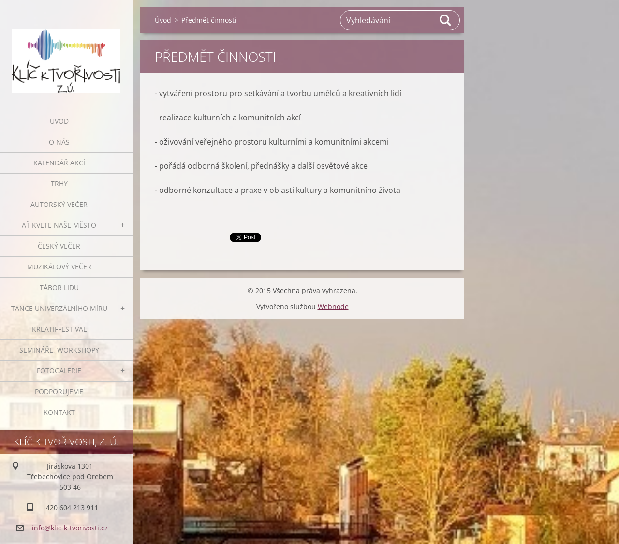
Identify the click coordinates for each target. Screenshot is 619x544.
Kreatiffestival (59, 329)
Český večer (59, 245)
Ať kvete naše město (59, 225)
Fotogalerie (59, 370)
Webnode (333, 306)
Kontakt (59, 412)
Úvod (59, 121)
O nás (59, 142)
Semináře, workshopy (59, 349)
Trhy (59, 183)
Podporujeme (59, 391)
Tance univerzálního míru (59, 308)
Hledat (446, 20)
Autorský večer (59, 204)
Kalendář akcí (59, 162)
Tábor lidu (59, 287)
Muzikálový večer (59, 266)
